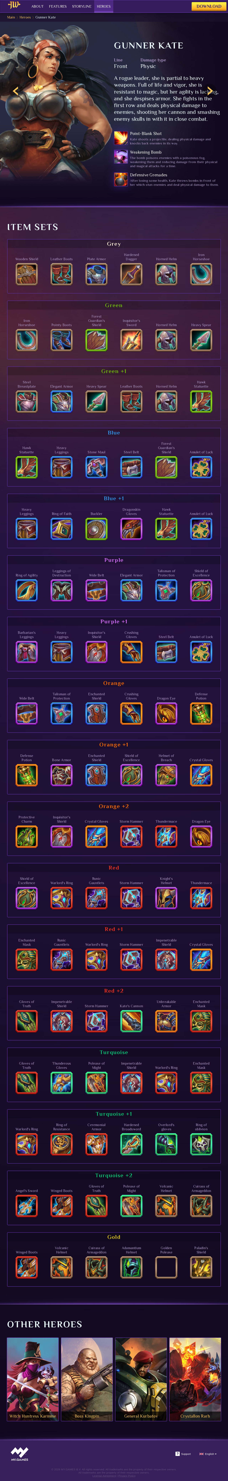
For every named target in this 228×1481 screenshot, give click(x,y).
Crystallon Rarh (195, 1416)
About (31, 6)
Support (183, 1454)
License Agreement (104, 1475)
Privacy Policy (127, 1475)
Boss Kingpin (87, 1416)
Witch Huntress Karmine (32, 1416)
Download (205, 6)
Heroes (105, 6)
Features (53, 6)
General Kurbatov (141, 1416)
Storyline (80, 6)
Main (11, 17)
